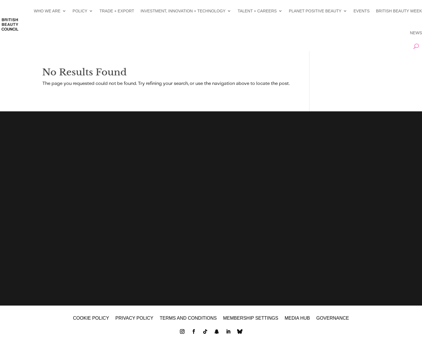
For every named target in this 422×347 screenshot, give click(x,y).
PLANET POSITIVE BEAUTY (315, 11)
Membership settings (250, 318)
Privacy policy (134, 318)
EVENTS (361, 11)
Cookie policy (91, 318)
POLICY (80, 11)
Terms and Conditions (188, 318)
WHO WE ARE (47, 11)
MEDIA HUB (297, 318)
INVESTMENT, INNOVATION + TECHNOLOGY (182, 11)
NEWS (416, 32)
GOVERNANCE (332, 318)
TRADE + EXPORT (116, 11)
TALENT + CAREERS (257, 11)
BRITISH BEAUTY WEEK (399, 11)
